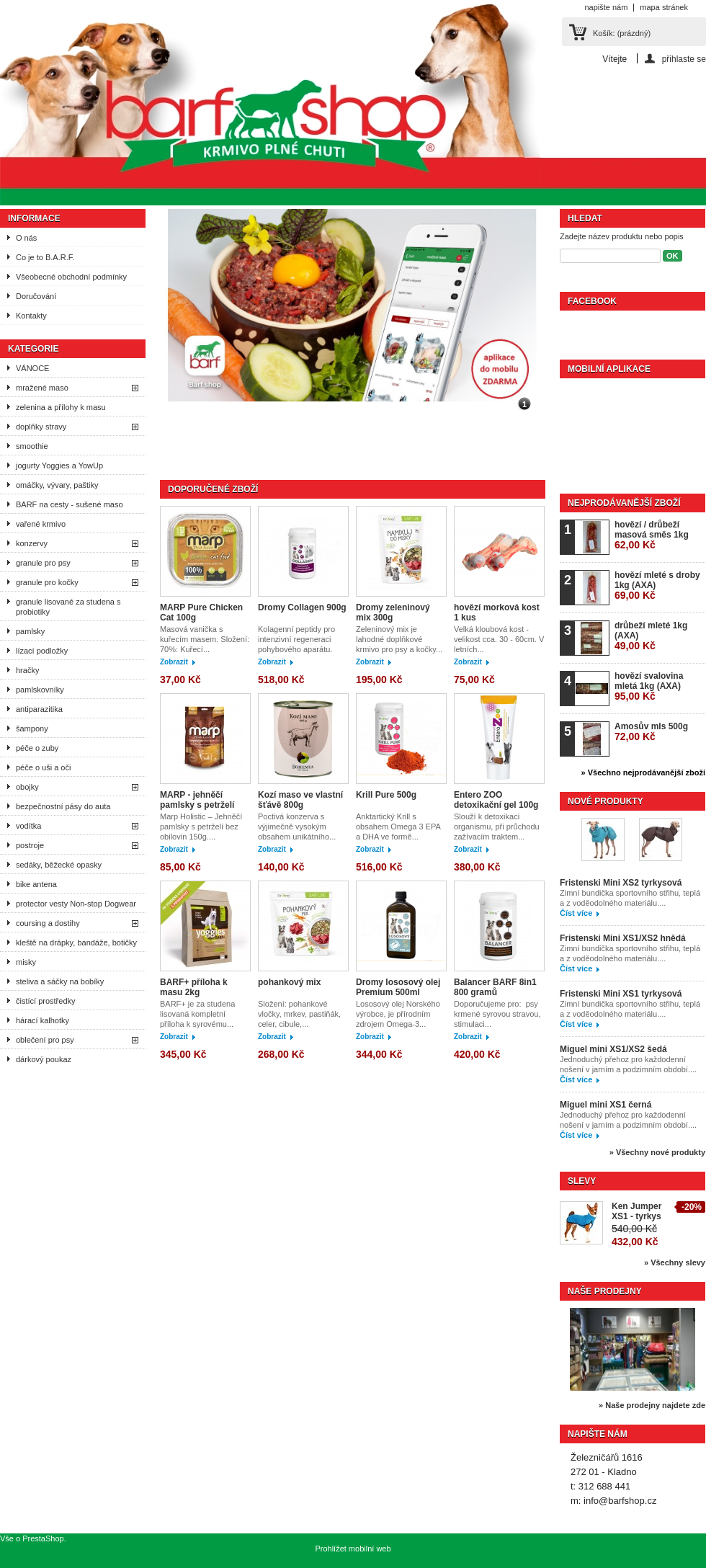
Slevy (582, 1181)
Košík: (622, 33)
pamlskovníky (40, 689)
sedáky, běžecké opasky (59, 864)
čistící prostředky (46, 1001)
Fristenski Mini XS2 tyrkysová (621, 883)
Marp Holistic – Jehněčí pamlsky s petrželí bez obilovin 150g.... (201, 826)
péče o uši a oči (43, 767)
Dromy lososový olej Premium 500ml (398, 987)
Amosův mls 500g (651, 731)
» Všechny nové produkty (657, 1152)
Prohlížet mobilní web (352, 1548)
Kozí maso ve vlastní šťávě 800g (300, 800)
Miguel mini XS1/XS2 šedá (613, 1049)
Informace (34, 218)
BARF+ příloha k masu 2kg (194, 987)
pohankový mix (289, 982)
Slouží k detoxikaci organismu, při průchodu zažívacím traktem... (497, 826)
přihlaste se (684, 58)
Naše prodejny (605, 1291)
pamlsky (30, 631)
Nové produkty (605, 801)
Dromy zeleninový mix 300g (393, 612)
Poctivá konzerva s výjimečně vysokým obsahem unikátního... (297, 826)
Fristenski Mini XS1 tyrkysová (621, 994)
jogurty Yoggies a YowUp (59, 465)
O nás (26, 237)
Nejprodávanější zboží (624, 503)
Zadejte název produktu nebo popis (622, 236)
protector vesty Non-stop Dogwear (76, 903)
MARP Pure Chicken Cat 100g (201, 612)
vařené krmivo (41, 524)
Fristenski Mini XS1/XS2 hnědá (623, 938)
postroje (30, 845)
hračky (27, 670)
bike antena (36, 884)
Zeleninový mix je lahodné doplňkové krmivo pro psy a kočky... (399, 639)
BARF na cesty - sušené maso (69, 504)
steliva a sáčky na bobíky (60, 981)
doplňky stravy (41, 426)
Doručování (36, 296)
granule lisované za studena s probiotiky (68, 606)
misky (26, 962)
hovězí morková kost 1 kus (497, 612)
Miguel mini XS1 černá (605, 1105)
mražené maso (42, 387)
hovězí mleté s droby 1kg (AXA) (657, 585)
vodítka (28, 825)
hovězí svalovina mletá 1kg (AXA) (649, 686)
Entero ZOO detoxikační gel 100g (496, 800)
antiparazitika (39, 709)
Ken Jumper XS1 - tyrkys (636, 1211)
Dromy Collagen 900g (302, 607)
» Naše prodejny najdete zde (652, 1405)
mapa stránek (664, 7)
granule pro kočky (47, 582)
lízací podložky (42, 650)
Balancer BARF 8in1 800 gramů (495, 987)
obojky (27, 787)
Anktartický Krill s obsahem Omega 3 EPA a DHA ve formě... (398, 826)
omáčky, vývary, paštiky (57, 485)
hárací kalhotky (42, 1020)
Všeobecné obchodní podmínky (71, 276)
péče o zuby (37, 748)
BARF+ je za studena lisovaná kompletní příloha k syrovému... (197, 1013)
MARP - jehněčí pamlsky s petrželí (197, 800)
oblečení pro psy (45, 1039)
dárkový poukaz (43, 1059)
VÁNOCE (32, 368)
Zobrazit (174, 662)
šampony (32, 728)
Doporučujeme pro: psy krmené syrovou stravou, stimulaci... (497, 1013)
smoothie (32, 446)
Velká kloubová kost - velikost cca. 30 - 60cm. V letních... (499, 639)
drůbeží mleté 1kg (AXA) (651, 635)
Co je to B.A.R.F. (45, 257)
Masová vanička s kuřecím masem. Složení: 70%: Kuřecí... (204, 639)
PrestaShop (42, 1538)
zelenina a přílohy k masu (61, 407)
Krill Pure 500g (386, 795)
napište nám (605, 7)
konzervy (32, 543)
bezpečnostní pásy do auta (63, 806)
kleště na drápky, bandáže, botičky (76, 942)
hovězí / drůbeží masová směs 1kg (652, 535)
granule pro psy (43, 562)
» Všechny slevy (674, 1262)
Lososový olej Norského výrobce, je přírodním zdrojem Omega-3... (398, 1013)
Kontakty (31, 315)
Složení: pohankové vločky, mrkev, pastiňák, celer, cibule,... (299, 1013)
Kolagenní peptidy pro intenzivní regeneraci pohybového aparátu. (296, 639)
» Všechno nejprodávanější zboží (643, 772)
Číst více (576, 913)
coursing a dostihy (48, 923)
